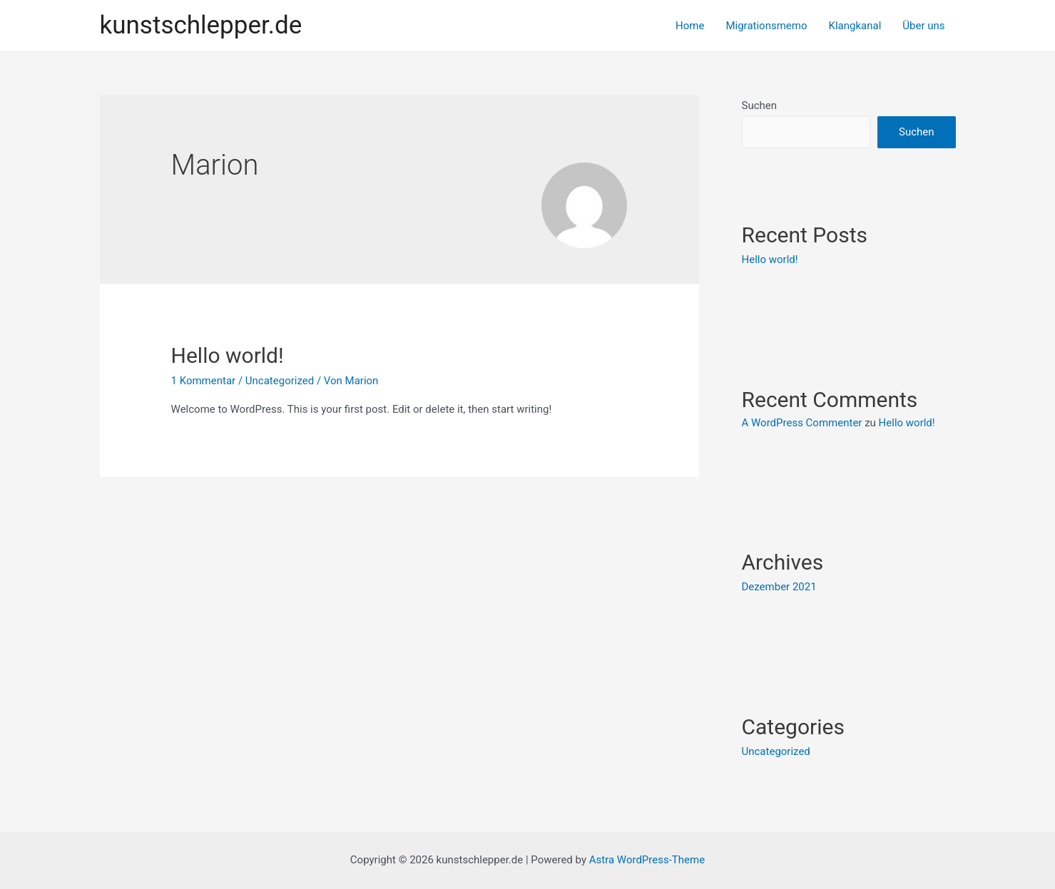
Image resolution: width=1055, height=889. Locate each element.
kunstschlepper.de (201, 25)
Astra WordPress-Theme (647, 859)
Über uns (923, 25)
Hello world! (227, 355)
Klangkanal (855, 25)
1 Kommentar (203, 380)
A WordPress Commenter (802, 422)
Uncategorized (279, 380)
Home (690, 25)
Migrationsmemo (766, 25)
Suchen (760, 105)
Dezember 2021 (779, 586)
